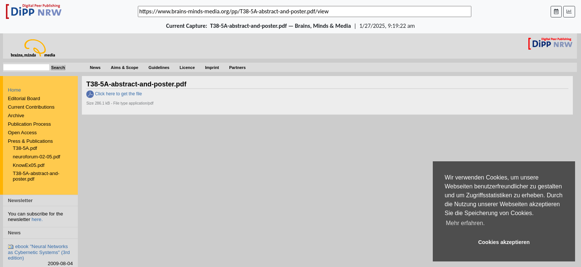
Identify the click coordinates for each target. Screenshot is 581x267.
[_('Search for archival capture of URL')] (304, 11)
